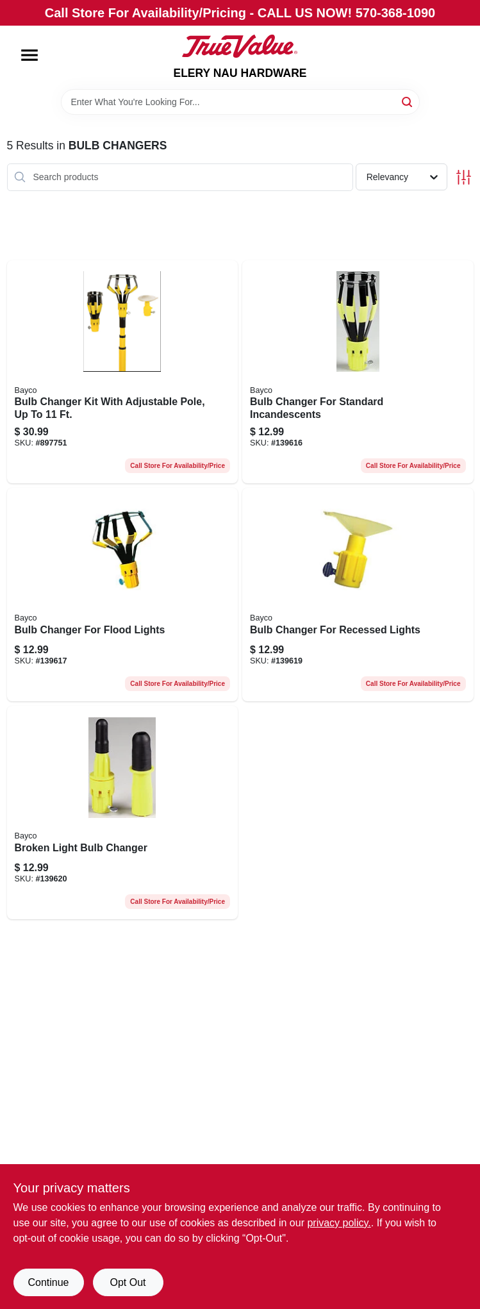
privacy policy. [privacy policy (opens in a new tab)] (338, 1222)
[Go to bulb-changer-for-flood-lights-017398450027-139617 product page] (122, 594)
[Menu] (29, 55)
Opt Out (127, 1282)
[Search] (408, 101)
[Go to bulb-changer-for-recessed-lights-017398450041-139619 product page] (358, 594)
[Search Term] (240, 102)
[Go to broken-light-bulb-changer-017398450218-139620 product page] (122, 812)
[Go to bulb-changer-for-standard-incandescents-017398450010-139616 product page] (358, 372)
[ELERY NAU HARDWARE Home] (239, 46)
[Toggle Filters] (463, 177)
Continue (48, 1282)
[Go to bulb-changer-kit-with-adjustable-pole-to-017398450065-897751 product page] (122, 372)
